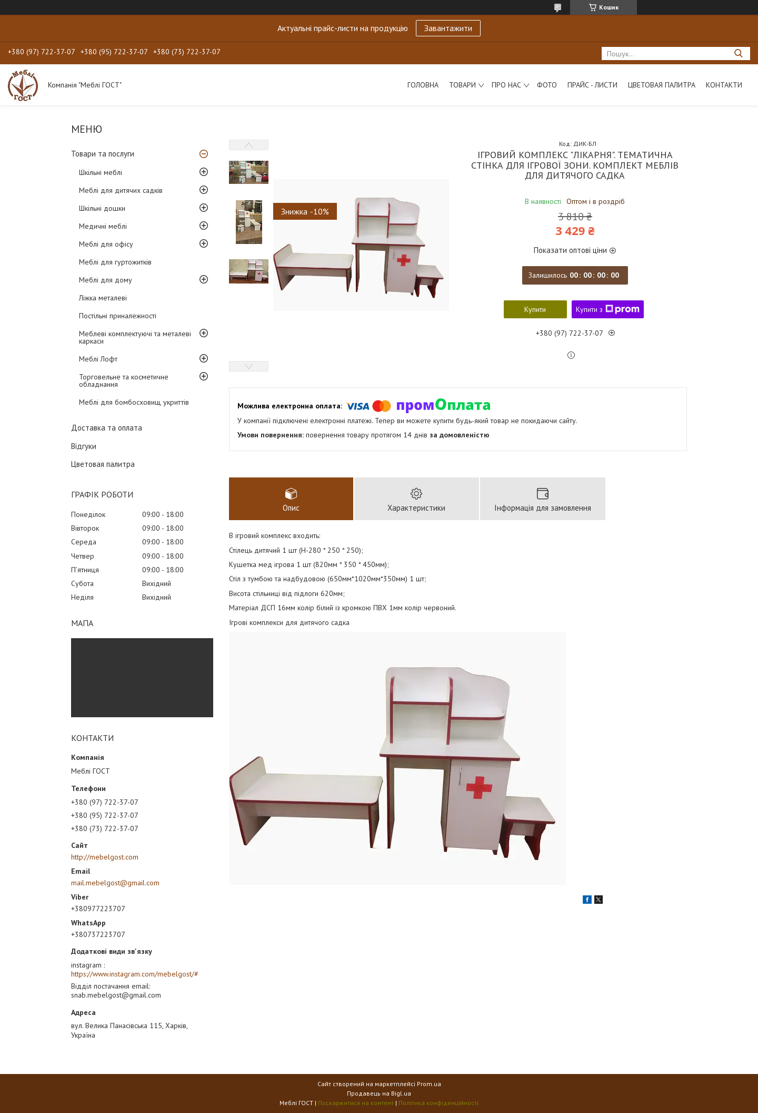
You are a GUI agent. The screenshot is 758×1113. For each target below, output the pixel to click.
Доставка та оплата (106, 428)
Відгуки (83, 446)
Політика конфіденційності (438, 1103)
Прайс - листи (592, 85)
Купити (535, 309)
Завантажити (448, 28)
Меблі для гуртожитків (115, 262)
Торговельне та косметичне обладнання (123, 380)
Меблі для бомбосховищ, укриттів (134, 402)
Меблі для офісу (106, 244)
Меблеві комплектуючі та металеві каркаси (135, 337)
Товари (462, 85)
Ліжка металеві (103, 297)
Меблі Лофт (98, 359)
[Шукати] (738, 53)
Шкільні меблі (100, 172)
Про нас (506, 85)
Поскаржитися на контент (356, 1103)
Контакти (724, 85)
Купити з (608, 309)
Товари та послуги (102, 154)
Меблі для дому (105, 280)
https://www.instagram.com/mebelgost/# (134, 974)
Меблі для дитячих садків (121, 190)
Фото (547, 85)
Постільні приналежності (117, 315)
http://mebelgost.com (104, 857)
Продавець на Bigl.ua (379, 1093)
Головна (422, 85)
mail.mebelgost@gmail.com (115, 882)
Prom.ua (429, 1084)
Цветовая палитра (661, 85)
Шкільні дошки (102, 208)
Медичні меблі (103, 226)
